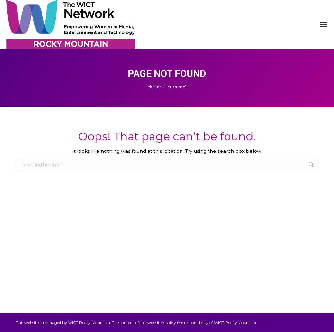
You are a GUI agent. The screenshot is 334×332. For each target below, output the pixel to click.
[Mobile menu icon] (323, 24)
